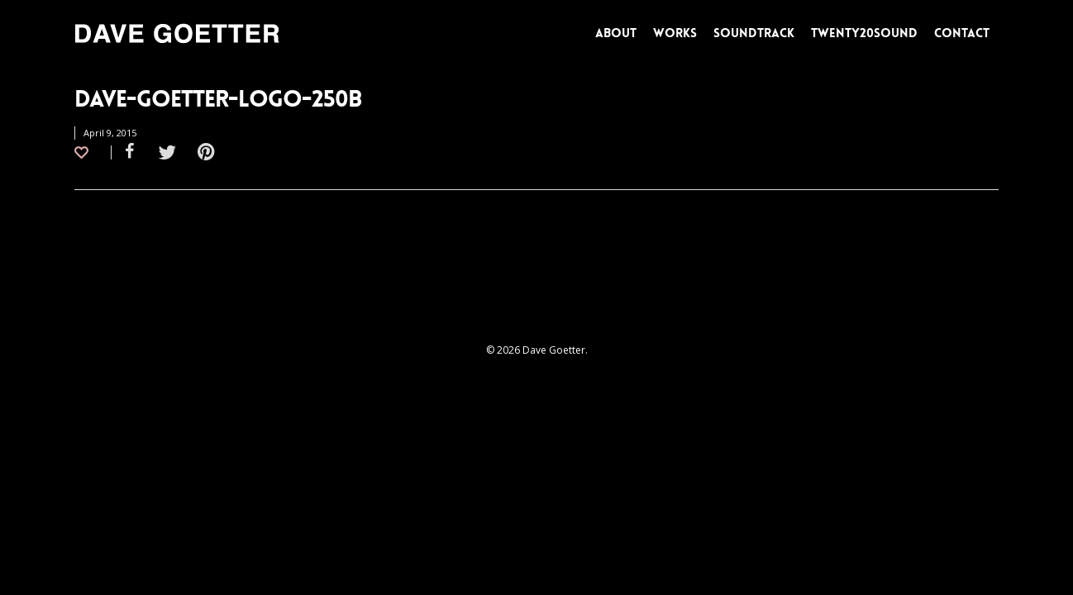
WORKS (675, 33)
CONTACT (962, 33)
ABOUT (616, 33)
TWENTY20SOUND (864, 33)
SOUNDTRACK (753, 33)
